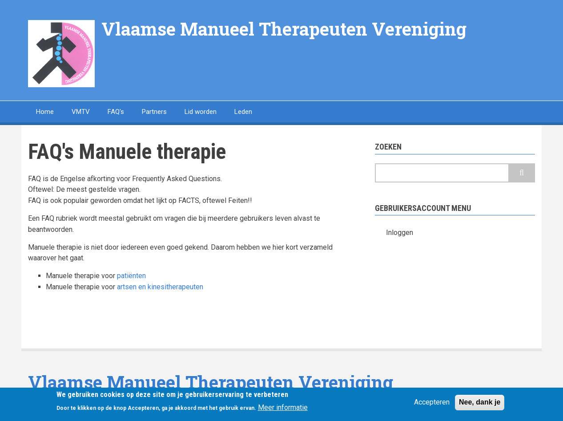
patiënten (131, 275)
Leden (243, 112)
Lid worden (201, 112)
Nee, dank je (479, 404)
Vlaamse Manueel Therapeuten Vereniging (283, 28)
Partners (154, 112)
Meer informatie (283, 409)
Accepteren (432, 404)
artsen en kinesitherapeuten (160, 287)
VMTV (81, 112)
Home (45, 112)
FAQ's (116, 112)
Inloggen (399, 232)
